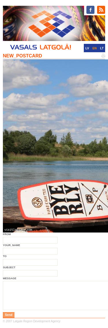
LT (102, 48)
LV (87, 48)
